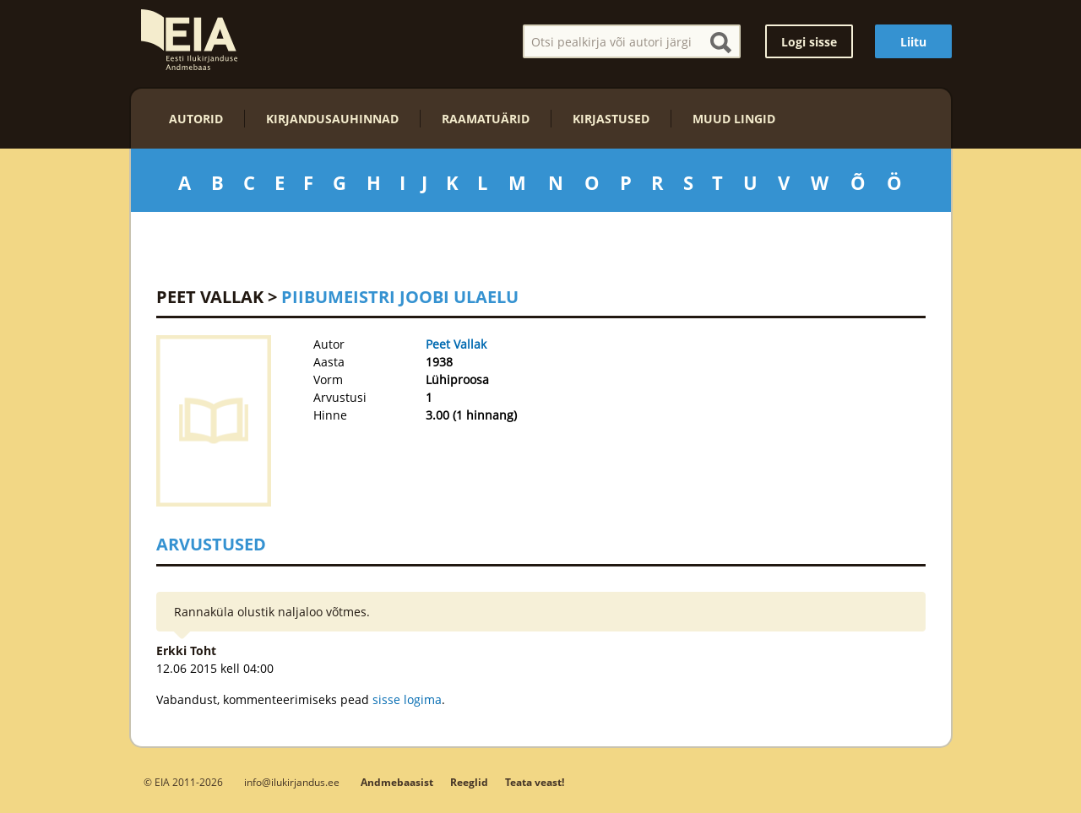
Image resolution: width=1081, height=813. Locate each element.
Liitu (913, 42)
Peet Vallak (209, 296)
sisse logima (407, 699)
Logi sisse (809, 42)
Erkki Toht (186, 650)
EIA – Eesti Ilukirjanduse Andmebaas (189, 39)
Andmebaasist (397, 782)
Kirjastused (611, 119)
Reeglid (469, 782)
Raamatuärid (486, 119)
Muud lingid (734, 119)
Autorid (196, 119)
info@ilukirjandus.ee (292, 782)
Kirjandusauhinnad (332, 119)
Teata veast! (534, 782)
